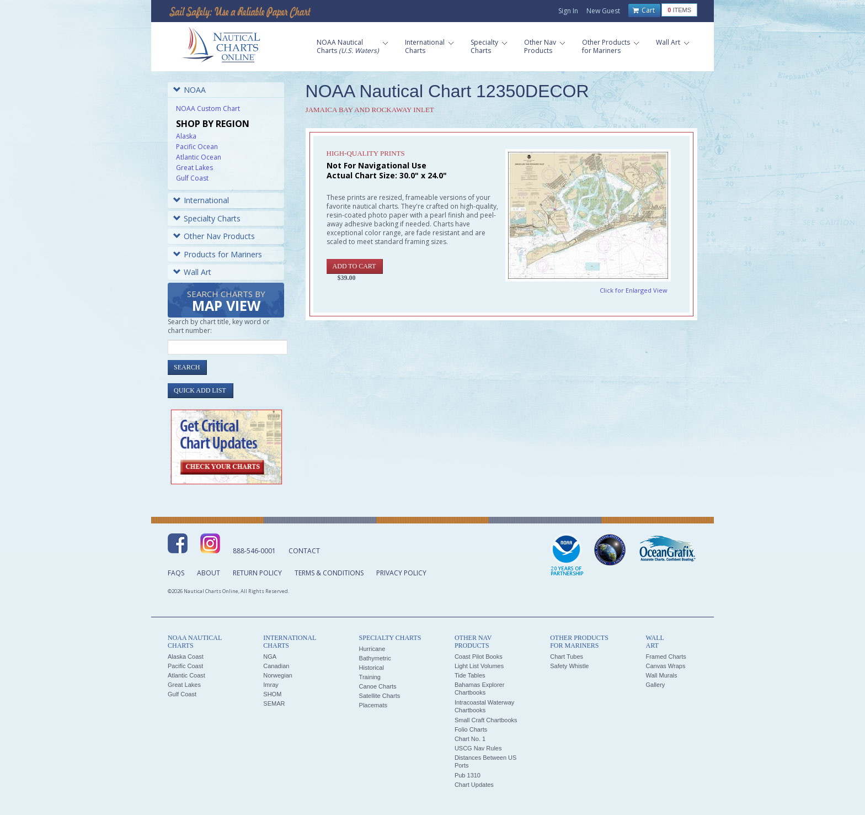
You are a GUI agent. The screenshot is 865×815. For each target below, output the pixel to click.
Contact (304, 550)
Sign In (568, 10)
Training (370, 677)
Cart (644, 10)
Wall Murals (661, 675)
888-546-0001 (254, 550)
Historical (371, 667)
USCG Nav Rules (478, 748)
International (201, 200)
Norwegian (277, 675)
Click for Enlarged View (634, 290)
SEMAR (274, 703)
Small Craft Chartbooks (486, 720)
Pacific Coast (185, 666)
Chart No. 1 (470, 738)
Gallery (655, 684)
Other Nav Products (214, 236)
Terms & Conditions (329, 573)
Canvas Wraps (665, 666)
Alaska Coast (186, 656)
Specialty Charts (207, 218)
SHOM (272, 694)
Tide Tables (470, 675)
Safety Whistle (569, 666)
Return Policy (257, 573)
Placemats (373, 705)
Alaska (186, 136)
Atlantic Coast (186, 675)
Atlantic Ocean (198, 157)
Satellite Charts (380, 695)
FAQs (176, 573)
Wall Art (192, 272)
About (208, 573)
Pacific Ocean (197, 146)
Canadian (276, 666)
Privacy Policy (401, 573)
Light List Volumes (479, 666)
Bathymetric (375, 658)
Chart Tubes (566, 656)
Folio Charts (471, 729)
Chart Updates (474, 784)
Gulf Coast (192, 178)
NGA (269, 656)
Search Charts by (226, 301)
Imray (271, 684)
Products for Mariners (217, 254)
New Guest (603, 10)
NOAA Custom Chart (208, 108)
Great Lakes (194, 167)
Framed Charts (665, 656)
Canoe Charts (378, 686)
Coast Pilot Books (479, 656)
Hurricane (372, 648)
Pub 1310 (467, 775)
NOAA (189, 89)
